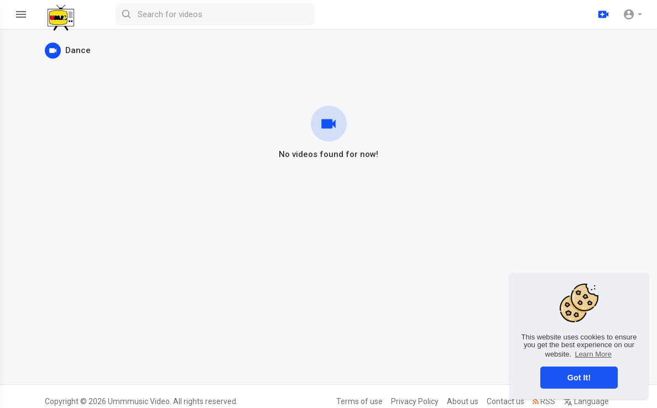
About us (462, 401)
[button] (632, 14)
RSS (544, 401)
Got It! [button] (579, 377)
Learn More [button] (593, 354)
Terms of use (359, 401)
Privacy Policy (415, 401)
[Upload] (603, 14)
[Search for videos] (215, 14)
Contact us (505, 401)
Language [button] (586, 401)
